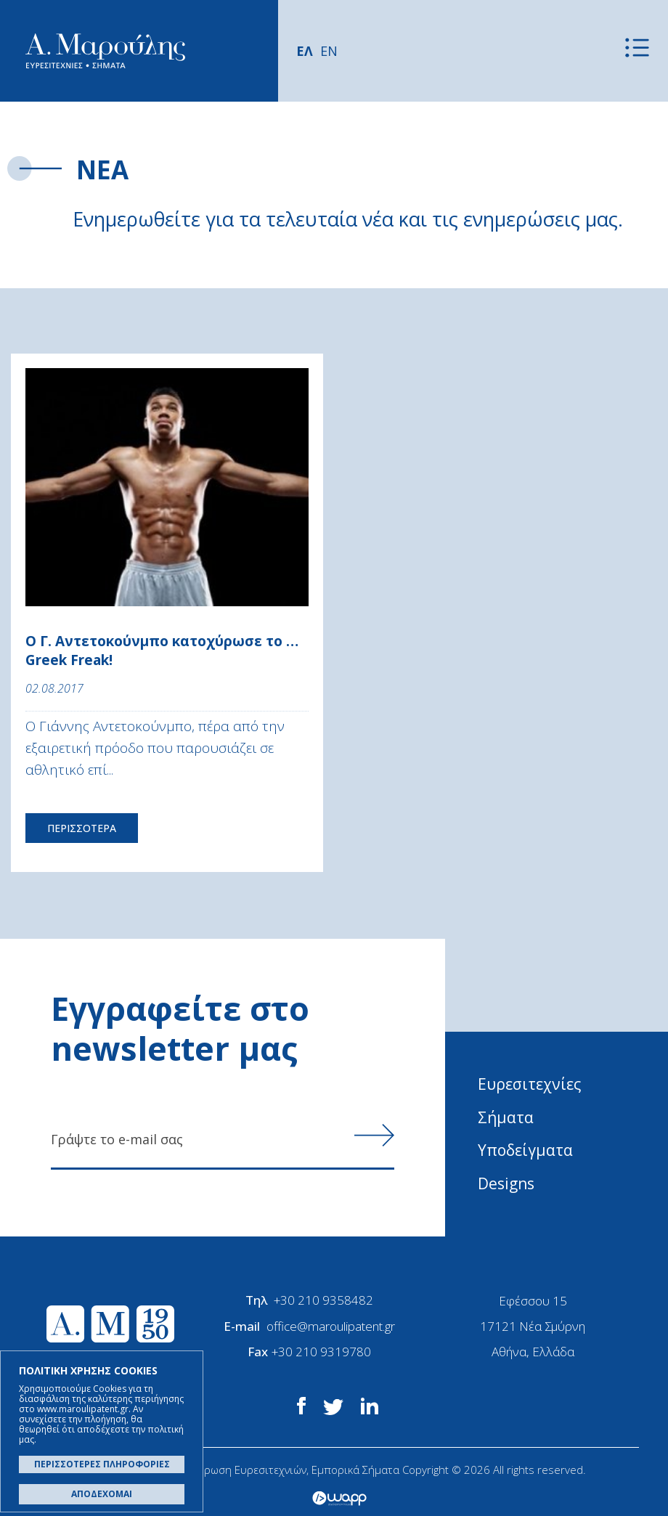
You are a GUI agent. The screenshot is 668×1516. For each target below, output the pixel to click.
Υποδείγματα (525, 1150)
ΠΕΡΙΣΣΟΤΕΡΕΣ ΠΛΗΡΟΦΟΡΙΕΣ (102, 1464)
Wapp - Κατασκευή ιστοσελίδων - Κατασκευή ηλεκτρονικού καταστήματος (339, 1498)
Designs (506, 1183)
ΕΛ (304, 51)
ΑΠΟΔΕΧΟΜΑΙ (101, 1494)
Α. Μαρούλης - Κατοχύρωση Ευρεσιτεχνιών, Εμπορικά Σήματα (105, 51)
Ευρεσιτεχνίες (530, 1084)
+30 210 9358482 (323, 1300)
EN (329, 51)
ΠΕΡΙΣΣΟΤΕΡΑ (81, 828)
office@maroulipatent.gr (330, 1325)
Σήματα (506, 1117)
